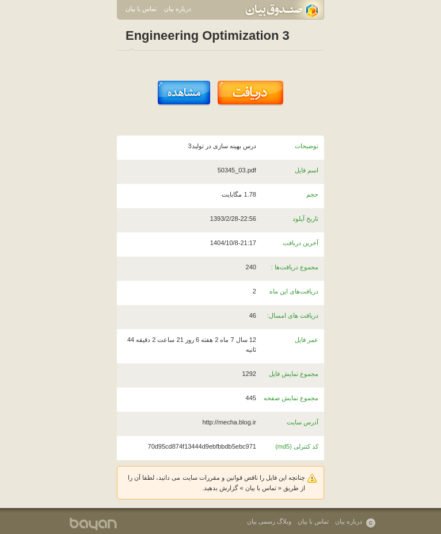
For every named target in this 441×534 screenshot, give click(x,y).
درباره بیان (177, 8)
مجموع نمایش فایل (293, 373)
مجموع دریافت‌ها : (294, 267)
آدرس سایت (302, 422)
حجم (312, 194)
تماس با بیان (141, 8)
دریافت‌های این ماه (293, 291)
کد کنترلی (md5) (296, 446)
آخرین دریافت (300, 242)
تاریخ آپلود (305, 218)
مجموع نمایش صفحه (291, 397)
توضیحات (306, 145)
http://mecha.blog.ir (229, 422)
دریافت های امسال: (292, 315)
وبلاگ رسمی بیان (269, 521)
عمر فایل (306, 339)
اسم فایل (306, 170)
